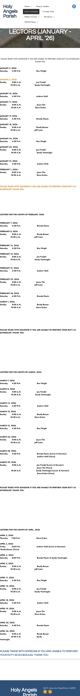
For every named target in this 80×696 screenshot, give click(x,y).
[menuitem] (29, 6)
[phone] (50, 692)
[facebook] (74, 6)
